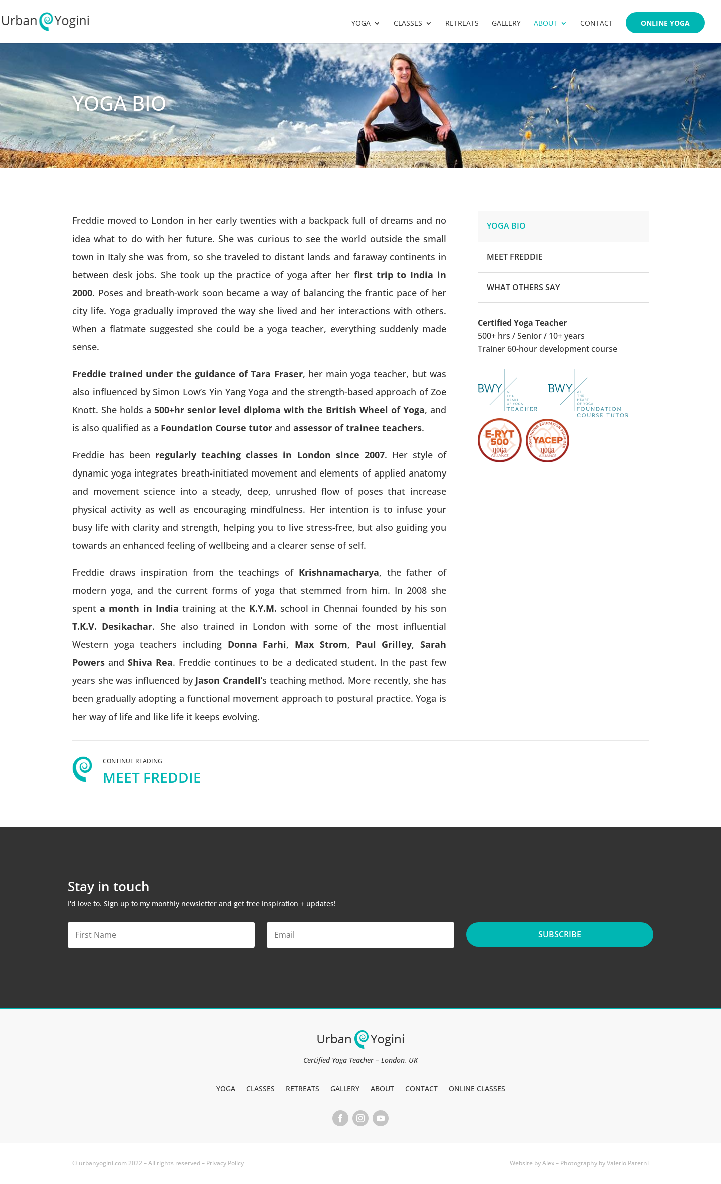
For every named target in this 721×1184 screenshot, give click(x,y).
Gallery (506, 24)
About (545, 24)
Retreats (462, 24)
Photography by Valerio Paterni (604, 1163)
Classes (408, 24)
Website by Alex (532, 1163)
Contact (596, 24)
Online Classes (477, 1088)
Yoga (361, 24)
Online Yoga (665, 24)
